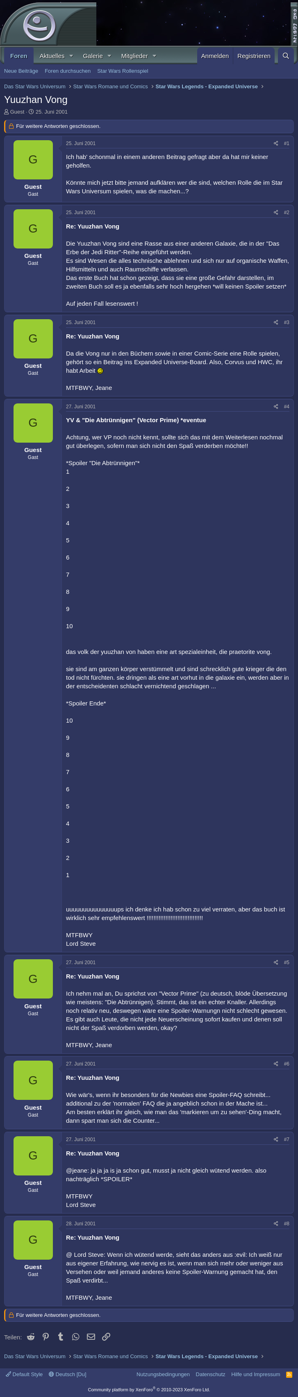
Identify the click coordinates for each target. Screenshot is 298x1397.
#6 (286, 1064)
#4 (286, 407)
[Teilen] (276, 143)
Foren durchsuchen (68, 71)
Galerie (92, 55)
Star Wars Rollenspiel (122, 71)
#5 (286, 962)
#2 (286, 212)
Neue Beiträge (21, 71)
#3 (286, 322)
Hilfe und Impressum (255, 1374)
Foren (18, 55)
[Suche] (286, 55)
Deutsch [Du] (67, 1374)
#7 (286, 1139)
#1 (286, 143)
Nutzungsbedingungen (163, 1374)
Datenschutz (210, 1374)
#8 (286, 1224)
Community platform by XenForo (149, 1389)
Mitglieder (134, 55)
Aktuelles (52, 55)
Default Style (24, 1374)
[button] (71, 55)
